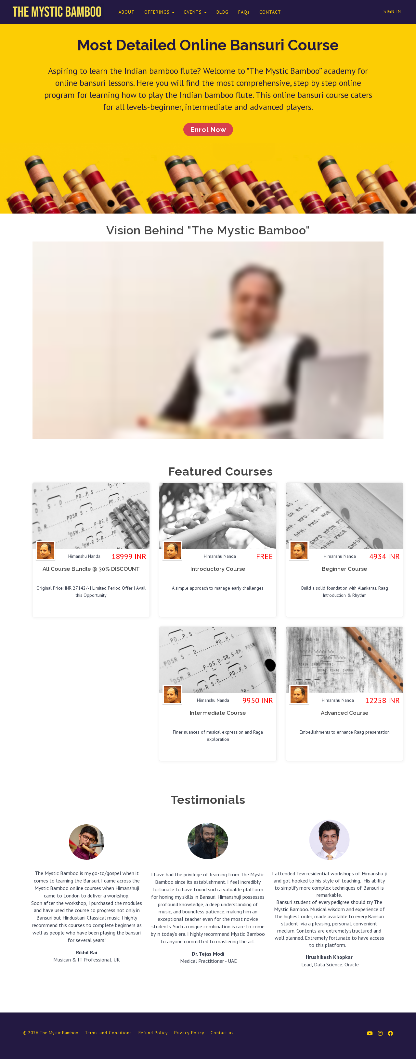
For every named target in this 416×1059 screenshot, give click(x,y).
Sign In (392, 11)
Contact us (222, 1034)
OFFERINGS (155, 12)
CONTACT (266, 12)
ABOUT (122, 12)
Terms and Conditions (108, 1034)
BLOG (218, 12)
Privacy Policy (189, 1034)
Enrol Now (208, 130)
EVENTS (191, 12)
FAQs (239, 12)
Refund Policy (153, 1034)
